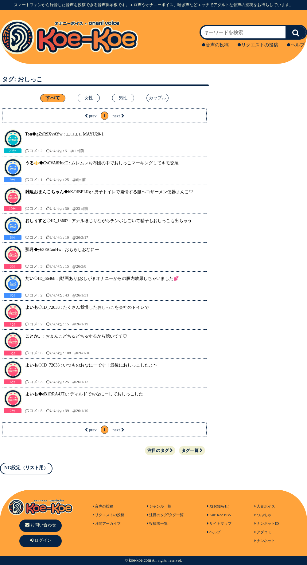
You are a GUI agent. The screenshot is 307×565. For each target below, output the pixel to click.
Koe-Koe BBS (219, 515)
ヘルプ (296, 44)
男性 (123, 98)
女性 (88, 98)
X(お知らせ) (218, 506)
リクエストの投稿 (258, 44)
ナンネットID (267, 523)
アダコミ (263, 532)
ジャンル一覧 (159, 506)
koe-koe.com (140, 560)
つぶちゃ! (264, 515)
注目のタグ (160, 450)
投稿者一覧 (157, 523)
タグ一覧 (192, 450)
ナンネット (265, 541)
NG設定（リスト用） (26, 467)
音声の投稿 (215, 44)
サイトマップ (219, 523)
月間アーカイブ (107, 523)
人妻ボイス (265, 506)
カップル (157, 98)
